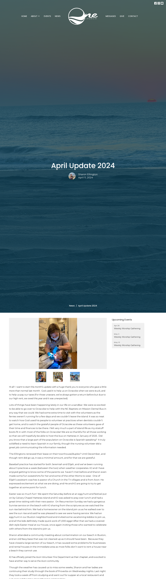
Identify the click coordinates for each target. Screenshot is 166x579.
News (57, 16)
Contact (133, 16)
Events (47, 16)
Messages (111, 16)
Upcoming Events (122, 319)
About (35, 16)
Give (122, 16)
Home (24, 16)
